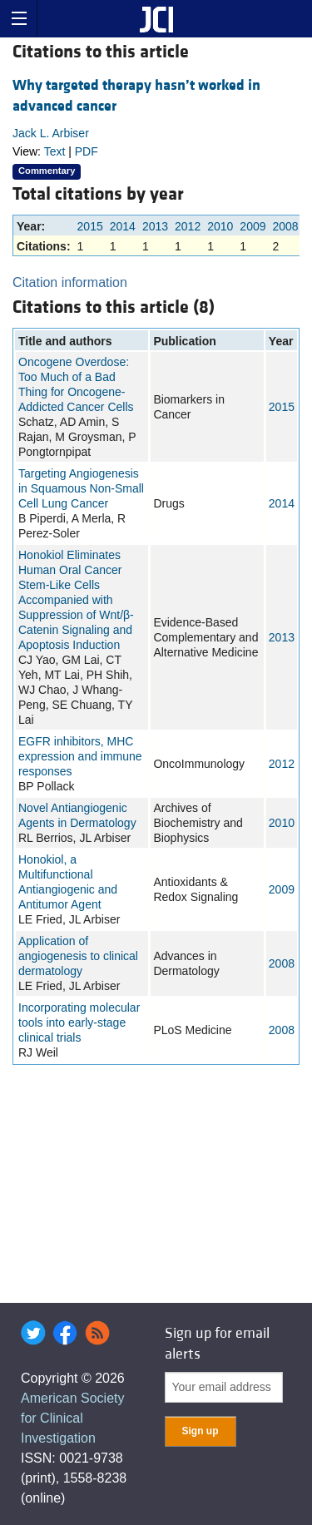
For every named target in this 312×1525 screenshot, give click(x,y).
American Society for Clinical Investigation (73, 1418)
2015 (90, 226)
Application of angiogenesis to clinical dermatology (78, 956)
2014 (123, 226)
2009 (252, 226)
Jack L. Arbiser (50, 133)
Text (55, 151)
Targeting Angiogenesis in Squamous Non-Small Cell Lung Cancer (81, 488)
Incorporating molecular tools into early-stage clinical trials (79, 1022)
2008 (286, 226)
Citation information (69, 282)
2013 (155, 226)
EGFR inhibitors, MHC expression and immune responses (80, 756)
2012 (188, 226)
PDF (86, 151)
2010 (220, 226)
